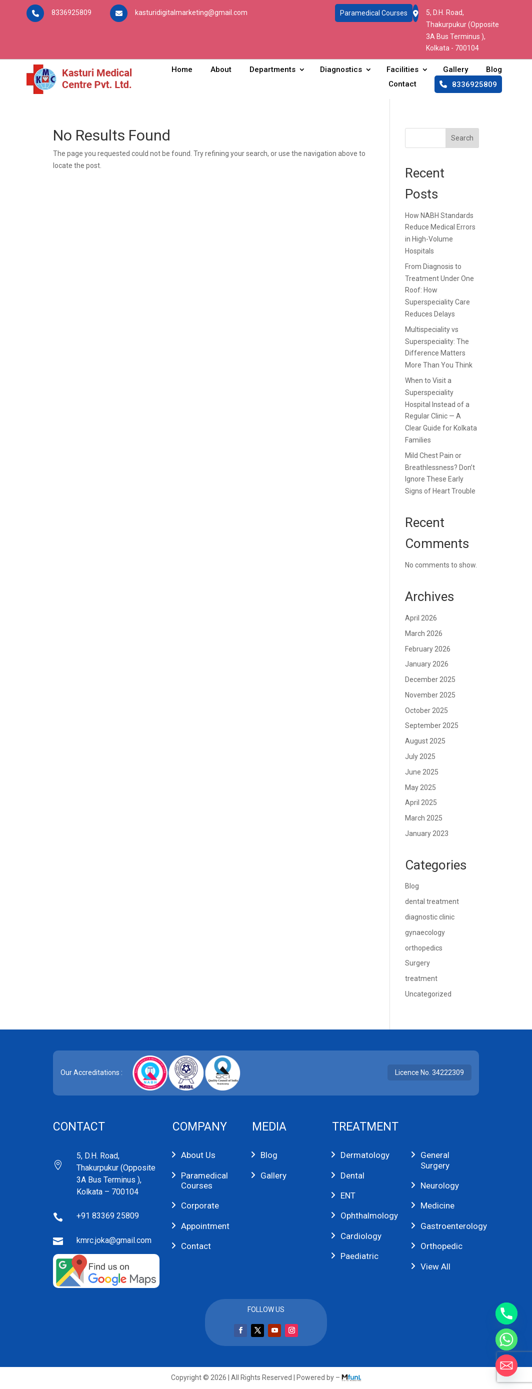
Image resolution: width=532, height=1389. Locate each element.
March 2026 (423, 634)
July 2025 (420, 756)
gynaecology (425, 932)
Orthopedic (441, 1246)
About (221, 69)
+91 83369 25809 (107, 1215)
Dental (352, 1175)
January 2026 (426, 664)
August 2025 (425, 741)
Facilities (402, 69)
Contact (402, 84)
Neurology (439, 1185)
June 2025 (421, 772)
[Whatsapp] (507, 1339)
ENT (348, 1195)
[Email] (507, 1365)
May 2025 (420, 788)
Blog (494, 69)
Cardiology (361, 1236)
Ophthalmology (369, 1215)
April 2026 (421, 618)
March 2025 (423, 818)
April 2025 (421, 802)
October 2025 (426, 710)
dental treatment (432, 902)
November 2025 (430, 695)
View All (435, 1267)
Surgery (417, 963)
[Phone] (507, 1313)
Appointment (205, 1226)
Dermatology (365, 1155)
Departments (273, 69)
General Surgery (435, 1160)
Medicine (437, 1205)
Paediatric (359, 1256)
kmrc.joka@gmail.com (114, 1240)
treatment (421, 978)
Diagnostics (341, 69)
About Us (198, 1155)
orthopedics (423, 948)
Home (182, 69)
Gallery (455, 69)
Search (462, 138)
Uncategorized (428, 994)
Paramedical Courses (374, 13)
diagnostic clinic (429, 917)
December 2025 (430, 680)
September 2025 (431, 726)
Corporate (200, 1205)
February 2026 (427, 649)
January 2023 (426, 834)
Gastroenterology (453, 1226)
